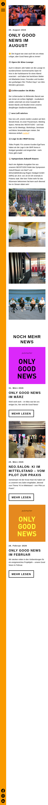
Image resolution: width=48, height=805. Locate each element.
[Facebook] (3, 791)
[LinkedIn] (3, 801)
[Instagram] (3, 796)
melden (26, 133)
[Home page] (3, 4)
